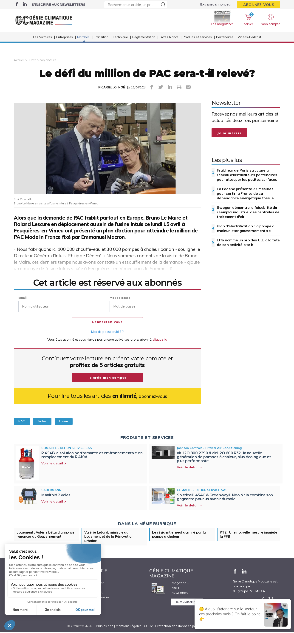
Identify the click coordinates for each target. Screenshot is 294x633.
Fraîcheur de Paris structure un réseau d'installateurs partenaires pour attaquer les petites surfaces (247, 175)
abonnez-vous (153, 396)
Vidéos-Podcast (249, 43)
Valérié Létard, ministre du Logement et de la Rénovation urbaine (110, 537)
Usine (73, 421)
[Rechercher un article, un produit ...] (135, 4)
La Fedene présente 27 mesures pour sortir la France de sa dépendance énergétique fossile (245, 193)
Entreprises (64, 43)
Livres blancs (169, 43)
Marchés (83, 43)
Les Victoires (42, 43)
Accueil (19, 60)
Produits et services (197, 43)
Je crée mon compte (107, 378)
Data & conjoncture (43, 60)
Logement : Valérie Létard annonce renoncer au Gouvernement (39, 537)
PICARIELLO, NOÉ (112, 87)
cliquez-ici (160, 339)
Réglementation (143, 43)
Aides (48, 421)
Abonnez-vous (258, 4)
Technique (120, 43)
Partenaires (224, 43)
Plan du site (106, 627)
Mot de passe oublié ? (107, 331)
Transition (101, 43)
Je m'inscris (229, 133)
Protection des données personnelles (182, 627)
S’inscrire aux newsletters (58, 4)
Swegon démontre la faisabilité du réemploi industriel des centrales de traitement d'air (248, 212)
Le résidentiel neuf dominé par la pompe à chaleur (180, 535)
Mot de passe (120, 298)
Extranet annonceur (216, 4)
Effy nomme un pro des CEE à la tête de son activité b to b (248, 242)
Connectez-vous (107, 322)
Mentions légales (130, 627)
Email (22, 298)
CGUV (149, 627)
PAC (24, 421)
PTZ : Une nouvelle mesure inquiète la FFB (243, 535)
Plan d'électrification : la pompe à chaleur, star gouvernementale (245, 228)
